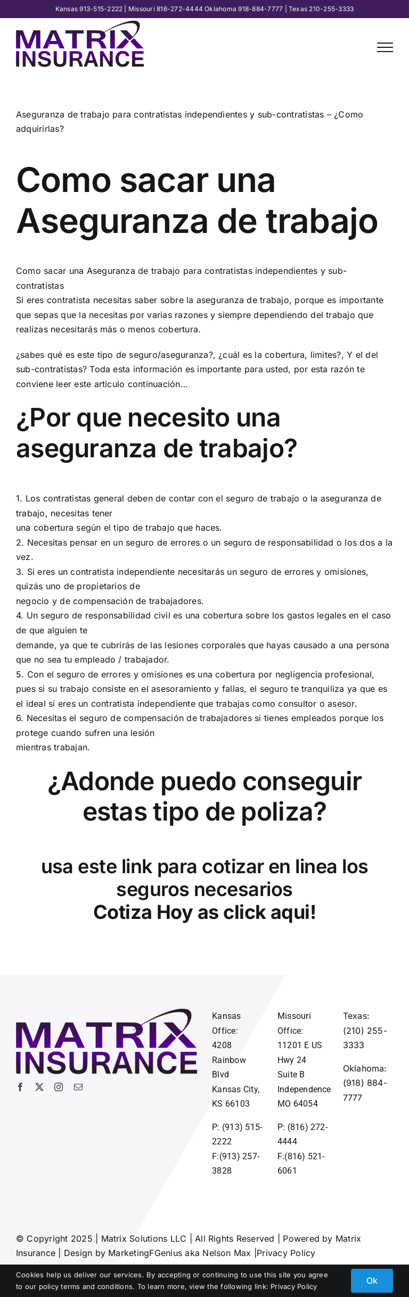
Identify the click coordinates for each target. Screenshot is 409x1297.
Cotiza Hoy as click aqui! (204, 912)
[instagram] (58, 1087)
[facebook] (20, 1087)
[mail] (78, 1087)
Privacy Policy (286, 1253)
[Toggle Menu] (385, 47)
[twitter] (39, 1087)
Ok (372, 1280)
